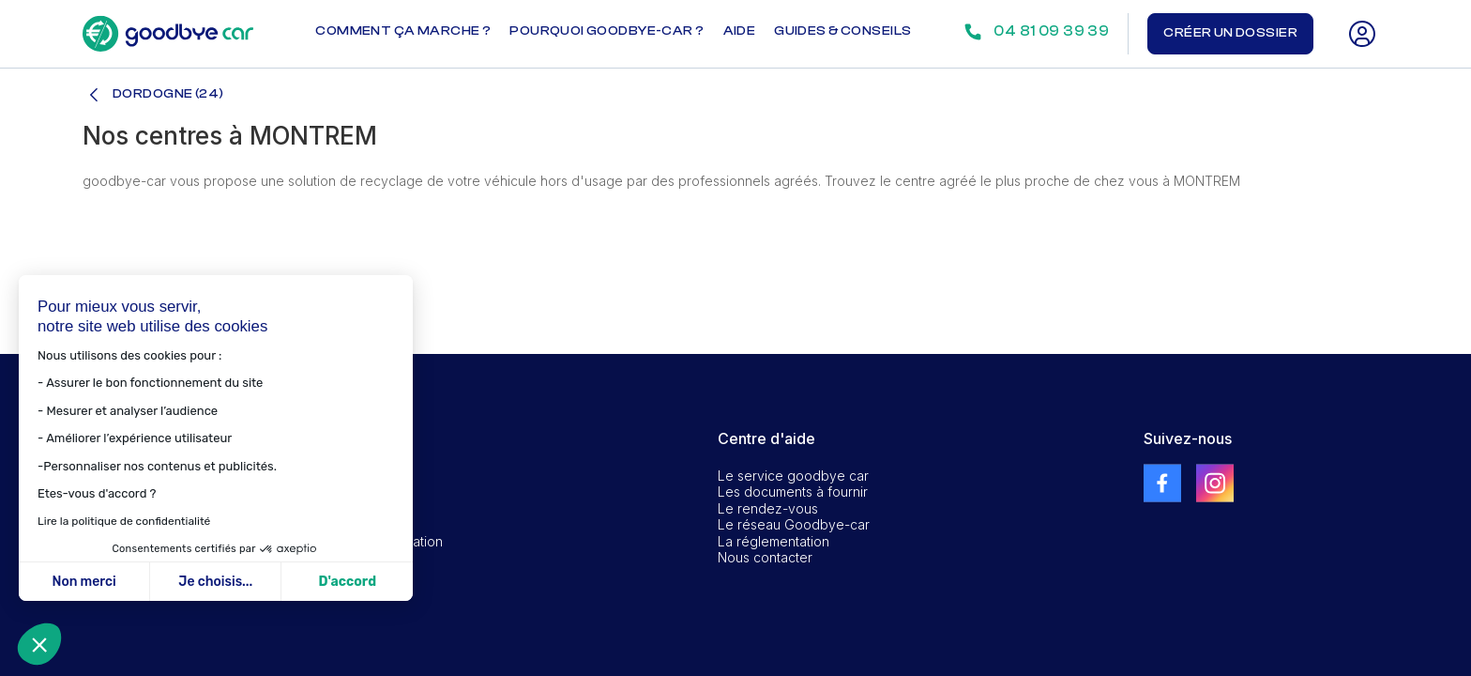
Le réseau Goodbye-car (794, 524)
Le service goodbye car (793, 476)
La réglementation (773, 541)
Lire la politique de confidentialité (123, 521)
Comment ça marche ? (403, 30)
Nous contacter (765, 557)
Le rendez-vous (768, 508)
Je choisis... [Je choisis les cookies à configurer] (215, 582)
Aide (739, 30)
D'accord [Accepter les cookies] (347, 582)
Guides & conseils (842, 30)
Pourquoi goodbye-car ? (606, 30)
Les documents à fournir (793, 491)
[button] (39, 644)
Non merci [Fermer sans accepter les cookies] (83, 582)
